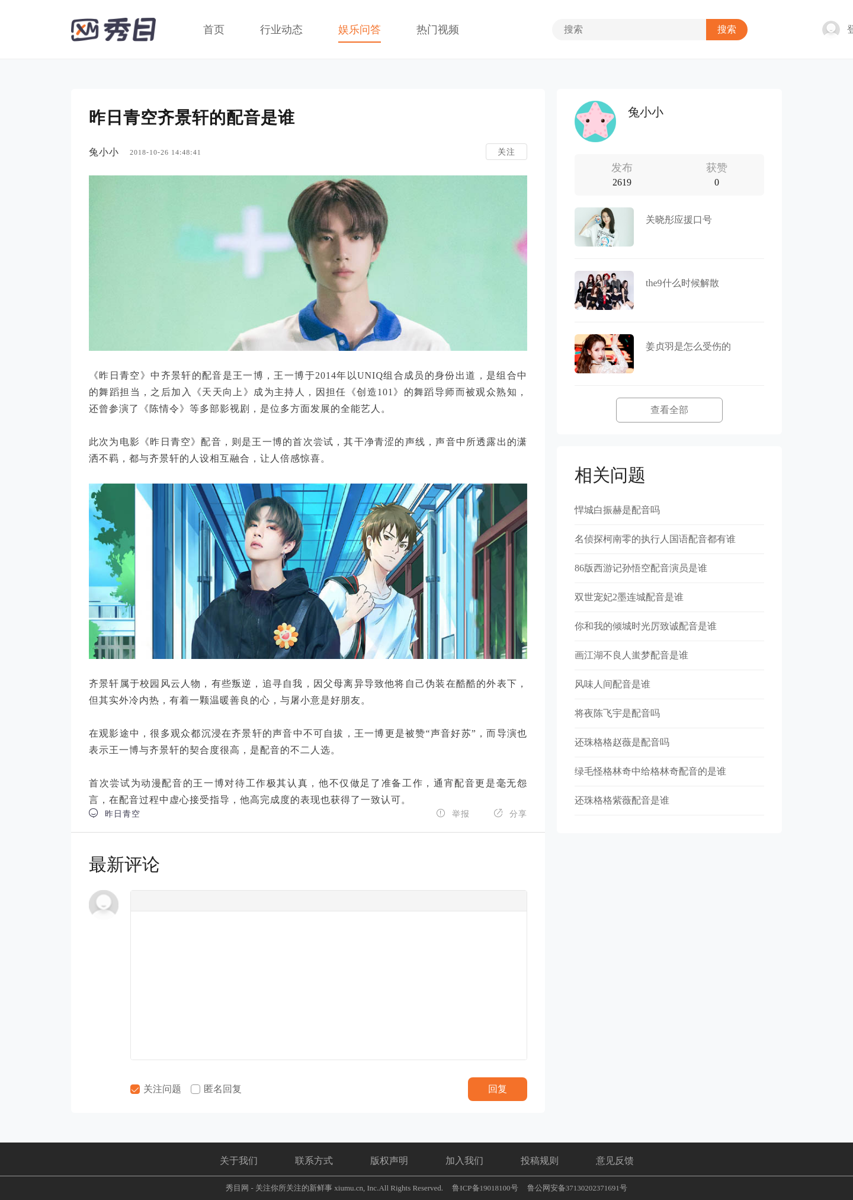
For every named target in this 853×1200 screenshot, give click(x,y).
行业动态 (281, 30)
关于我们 (239, 1161)
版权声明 (389, 1161)
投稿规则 (540, 1161)
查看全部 (669, 410)
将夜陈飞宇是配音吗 (617, 713)
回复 (497, 1089)
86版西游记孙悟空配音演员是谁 (641, 568)
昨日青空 (114, 813)
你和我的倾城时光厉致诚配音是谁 (646, 626)
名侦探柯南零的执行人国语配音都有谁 (655, 539)
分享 (510, 813)
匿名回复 (216, 1089)
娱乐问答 (359, 30)
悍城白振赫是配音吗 (617, 510)
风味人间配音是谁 (612, 684)
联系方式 (314, 1161)
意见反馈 (615, 1161)
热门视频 (437, 30)
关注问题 (155, 1089)
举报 (453, 813)
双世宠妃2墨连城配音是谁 (629, 597)
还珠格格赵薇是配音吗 (622, 742)
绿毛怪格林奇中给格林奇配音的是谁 (650, 771)
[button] (143, 901)
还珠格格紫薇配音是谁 (622, 800)
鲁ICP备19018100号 (485, 1187)
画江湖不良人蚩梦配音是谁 (631, 655)
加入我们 (464, 1161)
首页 (214, 30)
